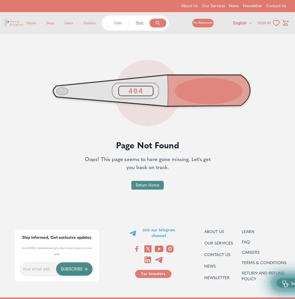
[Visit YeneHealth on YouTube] (159, 249)
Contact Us (218, 254)
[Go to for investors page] (153, 274)
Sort (140, 22)
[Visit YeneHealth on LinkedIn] (147, 260)
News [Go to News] (234, 5)
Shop (50, 23)
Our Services (218, 243)
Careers (258, 252)
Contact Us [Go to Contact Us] (276, 5)
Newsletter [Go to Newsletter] (252, 5)
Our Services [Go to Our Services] (213, 5)
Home (31, 23)
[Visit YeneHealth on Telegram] (158, 260)
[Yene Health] (40, 23)
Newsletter (218, 277)
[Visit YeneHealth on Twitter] (147, 249)
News (216, 266)
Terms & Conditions (265, 262)
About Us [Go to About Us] (189, 5)
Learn (69, 23)
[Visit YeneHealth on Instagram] (170, 249)
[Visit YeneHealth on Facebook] (137, 249)
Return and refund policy (265, 275)
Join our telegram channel (158, 233)
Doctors (90, 23)
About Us (218, 231)
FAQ (253, 242)
